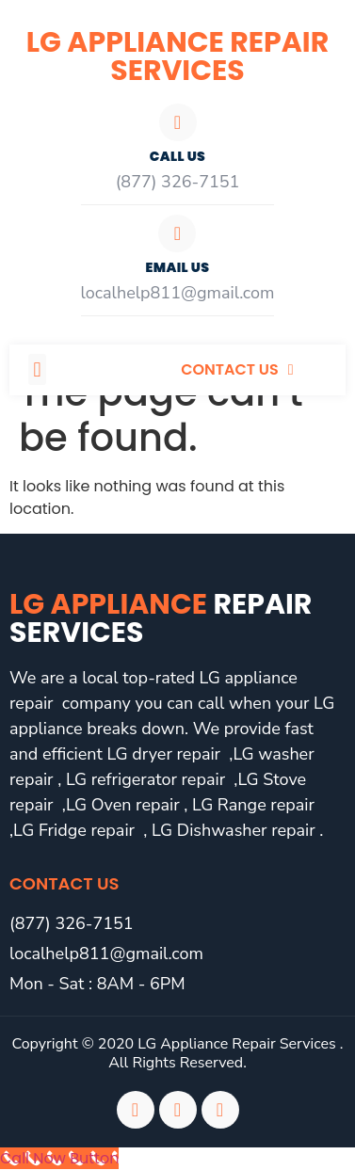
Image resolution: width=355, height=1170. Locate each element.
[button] (37, 369)
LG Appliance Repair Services (177, 56)
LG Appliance (160, 618)
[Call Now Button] (59, 1158)
